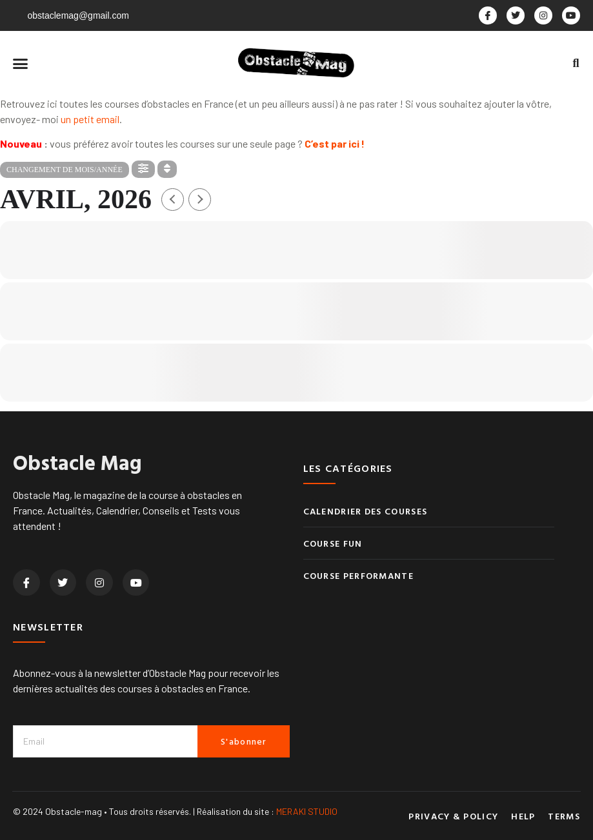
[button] (20, 64)
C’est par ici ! (335, 143)
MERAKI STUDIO (306, 811)
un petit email (90, 119)
